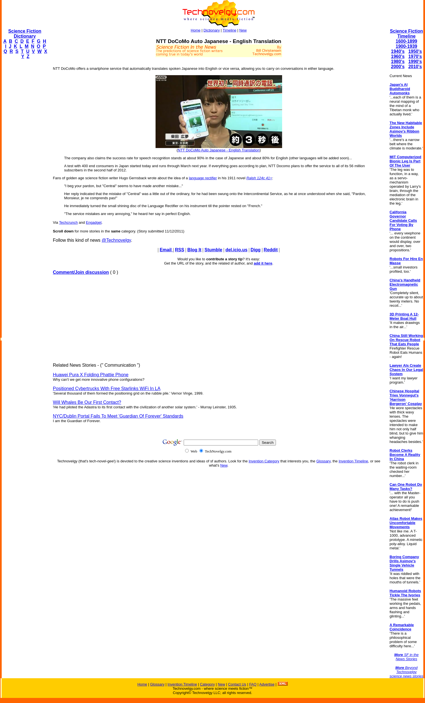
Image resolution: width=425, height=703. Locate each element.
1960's (397, 56)
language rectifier (203, 178)
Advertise (267, 684)
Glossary (323, 461)
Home (196, 30)
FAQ (253, 684)
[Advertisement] (24, 148)
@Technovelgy (116, 240)
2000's (397, 66)
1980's (397, 61)
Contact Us (237, 684)
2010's (415, 66)
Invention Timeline (353, 461)
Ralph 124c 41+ (259, 178)
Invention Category (264, 461)
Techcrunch (68, 222)
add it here (263, 263)
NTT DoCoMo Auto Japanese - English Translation (219, 150)
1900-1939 (406, 46)
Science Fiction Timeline (406, 34)
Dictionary (211, 30)
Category (207, 684)
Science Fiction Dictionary (24, 34)
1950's (415, 51)
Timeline (230, 30)
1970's (415, 56)
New (243, 30)
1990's (415, 61)
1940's (397, 51)
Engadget (94, 222)
